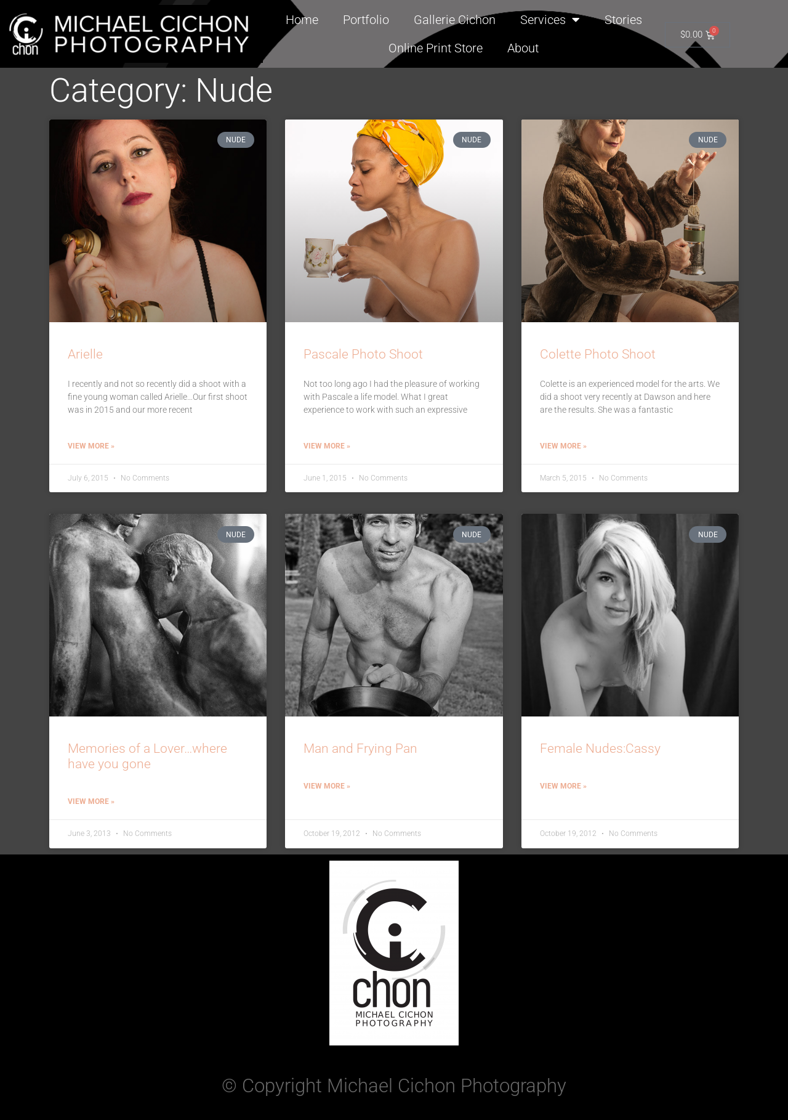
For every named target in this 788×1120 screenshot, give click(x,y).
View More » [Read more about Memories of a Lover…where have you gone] (91, 801)
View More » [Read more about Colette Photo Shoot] (563, 446)
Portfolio (366, 19)
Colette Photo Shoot (598, 354)
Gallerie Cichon (455, 19)
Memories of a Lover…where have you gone (147, 756)
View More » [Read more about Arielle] (91, 446)
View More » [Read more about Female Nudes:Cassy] (563, 786)
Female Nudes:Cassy (600, 748)
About (523, 48)
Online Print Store (435, 48)
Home (302, 19)
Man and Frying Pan (360, 748)
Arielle (85, 354)
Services (550, 19)
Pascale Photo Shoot (363, 354)
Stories (623, 19)
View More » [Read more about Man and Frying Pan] (327, 786)
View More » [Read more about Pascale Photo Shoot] (327, 446)
